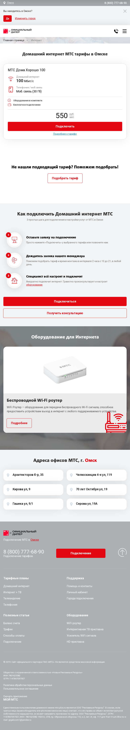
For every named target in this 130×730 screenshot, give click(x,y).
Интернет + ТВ (12, 592)
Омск (10, 3)
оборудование (34, 284)
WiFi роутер (74, 623)
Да (7, 18)
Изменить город (25, 18)
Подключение (81, 553)
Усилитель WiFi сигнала (81, 635)
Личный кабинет (77, 592)
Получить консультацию (65, 313)
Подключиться (65, 301)
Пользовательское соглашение (20, 688)
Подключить (65, 126)
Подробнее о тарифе (65, 134)
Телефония (10, 604)
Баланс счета (11, 623)
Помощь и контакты (79, 586)
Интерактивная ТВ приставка (85, 629)
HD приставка (75, 641)
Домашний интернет (16, 586)
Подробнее (19, 423)
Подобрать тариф (65, 178)
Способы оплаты (14, 635)
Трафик (8, 629)
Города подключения (80, 598)
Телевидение (11, 598)
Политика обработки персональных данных (27, 685)
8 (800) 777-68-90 (115, 3)
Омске (35, 539)
